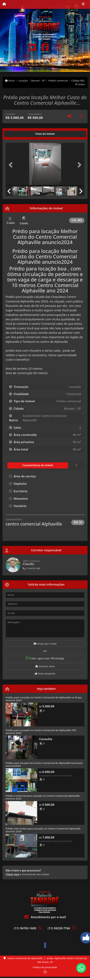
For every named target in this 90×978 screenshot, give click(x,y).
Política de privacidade (45, 967)
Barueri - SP (38, 80)
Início (10, 80)
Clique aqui (12, 874)
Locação (23, 80)
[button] (11, 165)
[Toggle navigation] (83, 4)
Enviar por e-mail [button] (45, 643)
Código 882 (78, 80)
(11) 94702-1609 (54, 56)
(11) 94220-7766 (54, 63)
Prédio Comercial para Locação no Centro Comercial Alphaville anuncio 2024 (43, 797)
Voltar (80, 84)
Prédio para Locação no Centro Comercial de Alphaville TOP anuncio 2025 (41, 732)
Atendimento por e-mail (45, 917)
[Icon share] (32, 47)
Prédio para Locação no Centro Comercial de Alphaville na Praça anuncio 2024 (44, 699)
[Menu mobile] (4, 4)
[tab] (16, 134)
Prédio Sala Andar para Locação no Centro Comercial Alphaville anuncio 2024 (43, 830)
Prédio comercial (58, 80)
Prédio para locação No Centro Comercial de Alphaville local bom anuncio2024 (44, 764)
